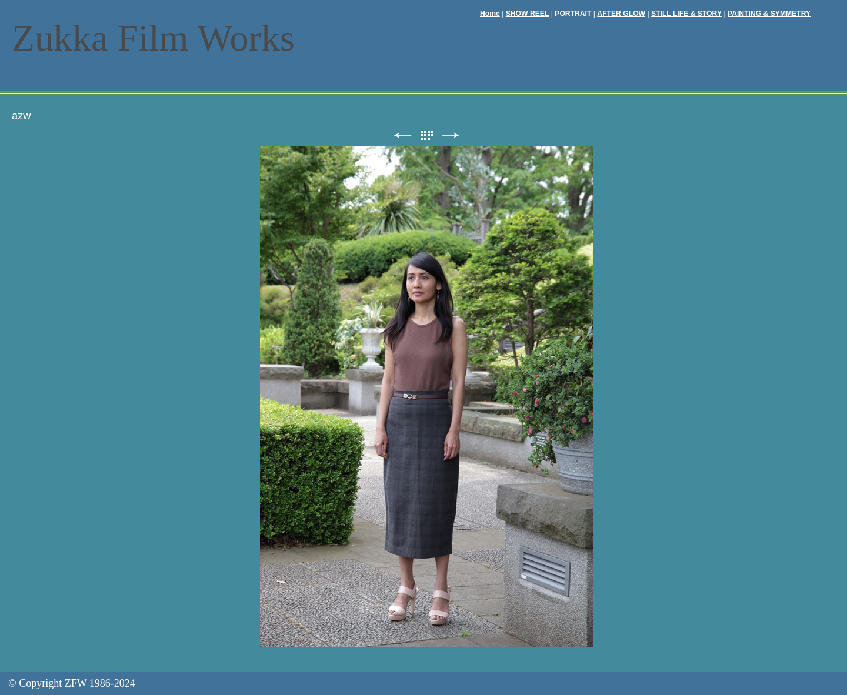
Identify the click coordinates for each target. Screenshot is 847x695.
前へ (402, 135)
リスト (426, 135)
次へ (451, 135)
